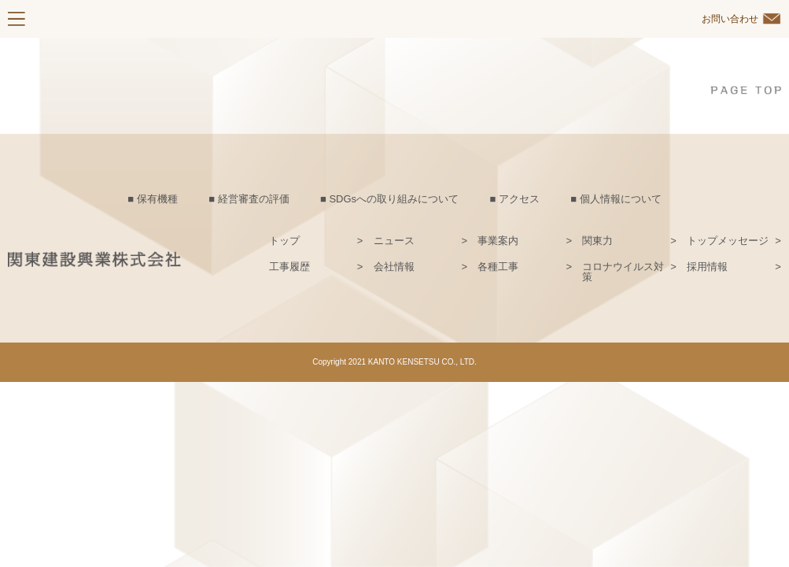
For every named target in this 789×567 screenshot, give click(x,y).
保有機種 (157, 199)
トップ (284, 240)
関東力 (597, 240)
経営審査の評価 (253, 199)
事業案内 (497, 240)
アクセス (519, 199)
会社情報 (394, 266)
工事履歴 (289, 266)
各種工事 (497, 266)
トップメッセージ (728, 240)
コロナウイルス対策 (623, 271)
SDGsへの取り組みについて (394, 199)
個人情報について (621, 199)
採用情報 (707, 266)
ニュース (394, 240)
